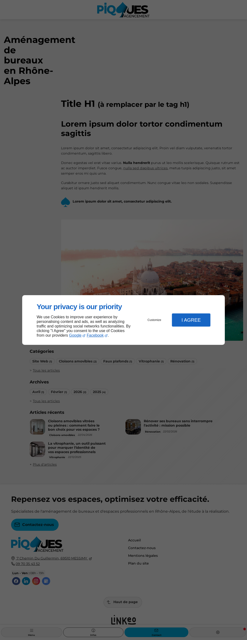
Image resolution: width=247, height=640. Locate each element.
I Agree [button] (191, 320)
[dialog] (123, 320)
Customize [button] (154, 320)
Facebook (95, 335)
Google (75, 335)
